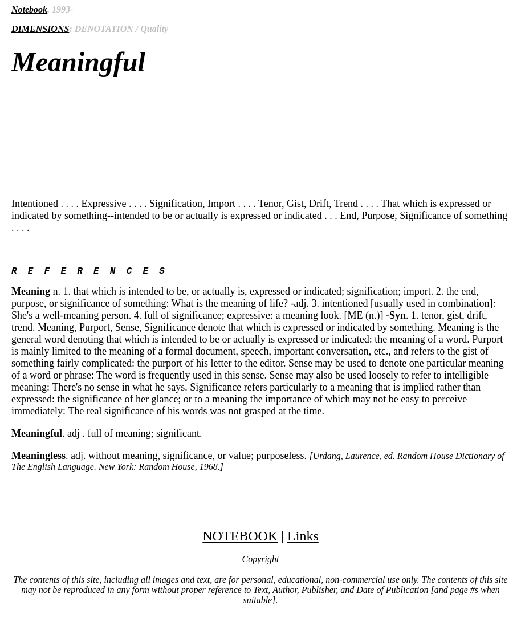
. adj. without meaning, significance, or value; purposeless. (257, 463)
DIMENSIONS (40, 29)
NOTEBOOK (240, 538)
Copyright (260, 561)
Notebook (29, 9)
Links (303, 538)
